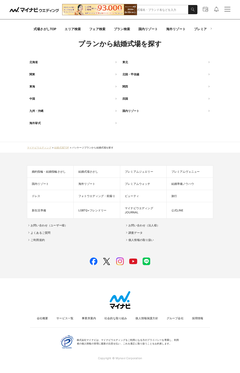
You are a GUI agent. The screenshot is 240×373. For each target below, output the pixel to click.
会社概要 (42, 318)
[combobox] (161, 10)
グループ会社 (175, 318)
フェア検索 (97, 29)
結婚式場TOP (61, 147)
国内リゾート (148, 29)
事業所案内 (89, 318)
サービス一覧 (64, 318)
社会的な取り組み (115, 318)
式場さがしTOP (45, 29)
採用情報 (197, 318)
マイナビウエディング (39, 147)
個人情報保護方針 (146, 318)
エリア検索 (73, 29)
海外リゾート (176, 29)
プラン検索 (122, 29)
